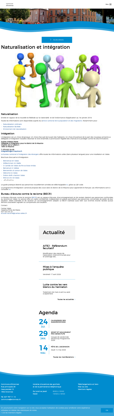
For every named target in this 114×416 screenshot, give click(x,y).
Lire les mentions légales (11, 413)
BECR (34, 197)
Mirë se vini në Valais (11, 178)
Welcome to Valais (10, 173)
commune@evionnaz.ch (11, 399)
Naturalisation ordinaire (12, 124)
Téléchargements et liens (88, 384)
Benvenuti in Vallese (11, 168)
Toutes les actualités (65, 299)
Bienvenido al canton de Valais (15, 170)
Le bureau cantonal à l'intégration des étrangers (20, 154)
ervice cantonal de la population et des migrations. (62, 121)
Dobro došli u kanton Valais (14, 175)
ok (107, 410)
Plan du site (83, 387)
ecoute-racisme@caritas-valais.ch (14, 213)
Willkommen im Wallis (12, 163)
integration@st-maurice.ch (11, 151)
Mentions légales (85, 389)
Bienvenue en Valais (11, 161)
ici (67, 185)
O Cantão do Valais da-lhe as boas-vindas (19, 166)
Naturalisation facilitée (11, 126)
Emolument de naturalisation (14, 129)
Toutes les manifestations (63, 357)
